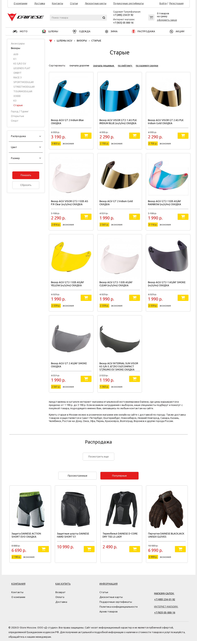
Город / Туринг (19, 111)
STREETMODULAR (24, 86)
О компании (20, 3)
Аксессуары (18, 43)
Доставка (39, 3)
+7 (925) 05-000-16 (164, 612)
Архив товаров (108, 611)
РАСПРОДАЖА (143, 31)
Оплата (59, 597)
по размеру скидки (147, 65)
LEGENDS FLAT (21, 68)
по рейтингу (125, 65)
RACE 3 (17, 77)
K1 (14, 59)
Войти (163, 3)
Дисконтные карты (95, 3)
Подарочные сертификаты (128, 3)
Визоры (15, 48)
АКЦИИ (177, 31)
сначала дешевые (104, 65)
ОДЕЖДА (81, 31)
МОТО (20, 31)
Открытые (17, 116)
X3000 (16, 96)
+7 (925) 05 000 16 (123, 22)
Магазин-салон (164, 593)
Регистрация (176, 3)
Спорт (14, 120)
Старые (18, 105)
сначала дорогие (79, 65)
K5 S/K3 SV (19, 63)
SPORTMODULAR (23, 82)
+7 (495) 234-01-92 (164, 599)
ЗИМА (111, 31)
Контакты (57, 3)
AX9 (15, 54)
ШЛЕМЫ (50, 31)
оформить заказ (167, 20)
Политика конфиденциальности (118, 606)
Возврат (60, 592)
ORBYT (17, 72)
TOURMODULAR (22, 91)
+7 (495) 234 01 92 (123, 15)
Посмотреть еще (98, 456)
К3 (14, 100)
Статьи (74, 3)
